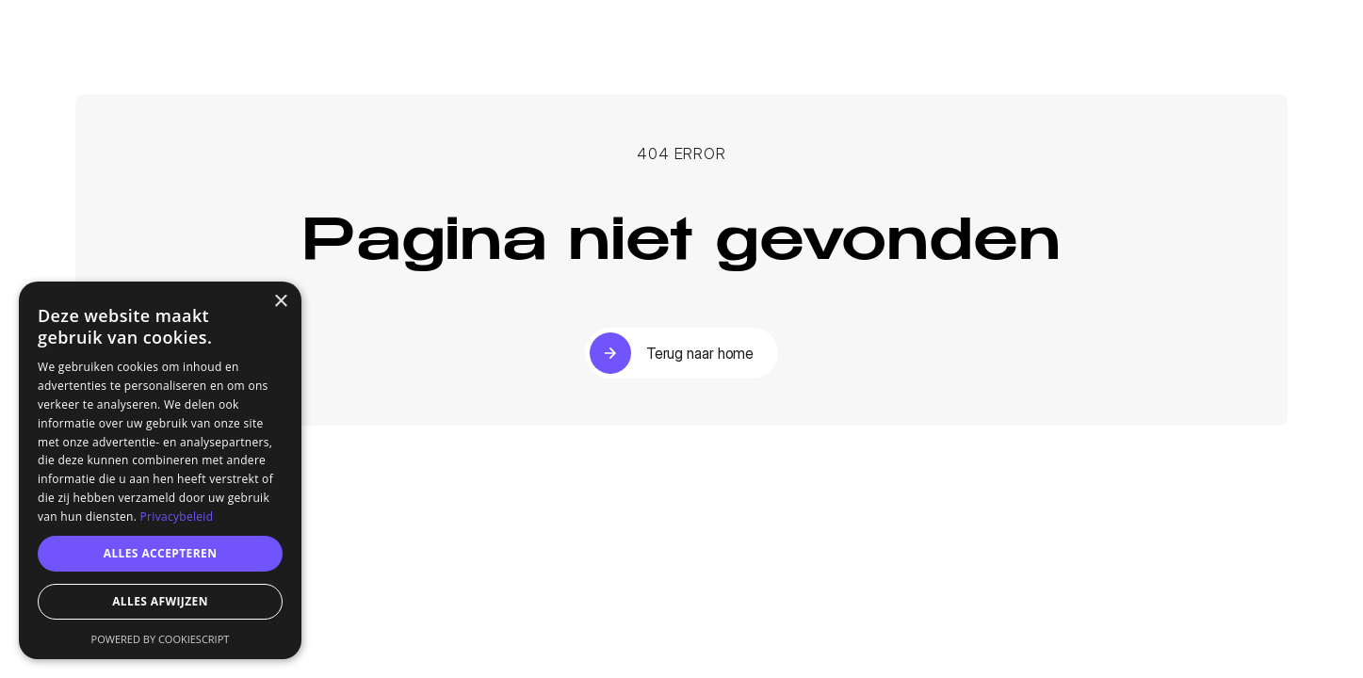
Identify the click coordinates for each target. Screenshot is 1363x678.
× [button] (280, 302)
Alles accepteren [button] (161, 553)
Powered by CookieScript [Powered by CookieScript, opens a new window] (160, 639)
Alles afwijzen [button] (160, 601)
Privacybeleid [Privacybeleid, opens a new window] (177, 516)
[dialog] (160, 470)
